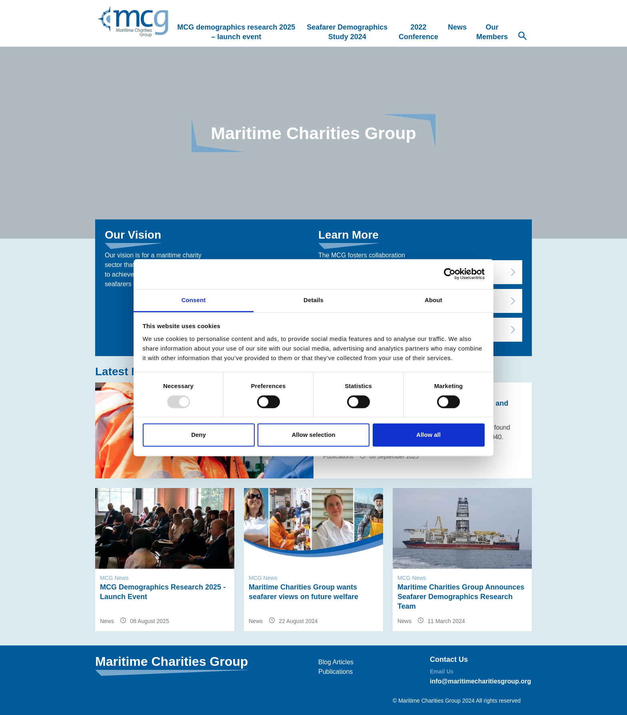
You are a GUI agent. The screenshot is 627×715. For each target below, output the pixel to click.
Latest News (127, 371)
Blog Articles (335, 662)
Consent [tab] (194, 300)
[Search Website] (522, 37)
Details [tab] (313, 300)
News (457, 27)
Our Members (492, 32)
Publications (335, 671)
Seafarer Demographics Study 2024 (347, 32)
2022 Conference (418, 32)
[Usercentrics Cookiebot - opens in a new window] (450, 274)
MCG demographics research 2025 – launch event (236, 32)
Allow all (428, 435)
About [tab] (433, 300)
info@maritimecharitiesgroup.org (480, 681)
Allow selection (313, 435)
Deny (198, 435)
